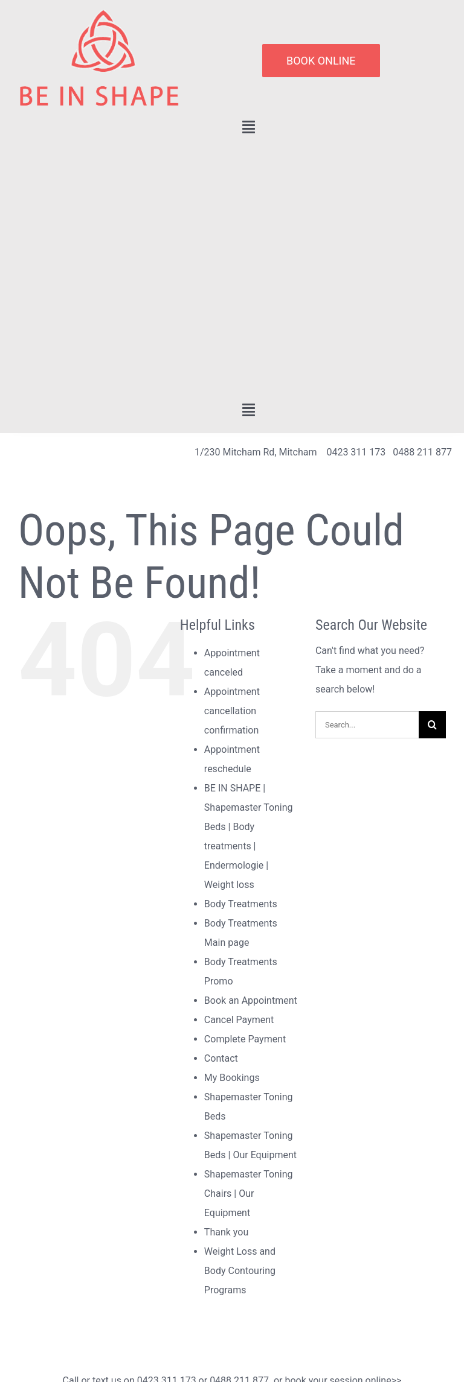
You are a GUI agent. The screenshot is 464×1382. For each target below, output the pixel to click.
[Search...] (367, 724)
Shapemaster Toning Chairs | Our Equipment (248, 1193)
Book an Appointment (250, 1000)
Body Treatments (240, 904)
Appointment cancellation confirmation (232, 711)
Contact (221, 1058)
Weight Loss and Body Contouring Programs (240, 1271)
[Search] (432, 724)
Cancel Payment (239, 1019)
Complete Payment (245, 1039)
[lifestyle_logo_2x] (98, 13)
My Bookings (232, 1077)
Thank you (226, 1232)
